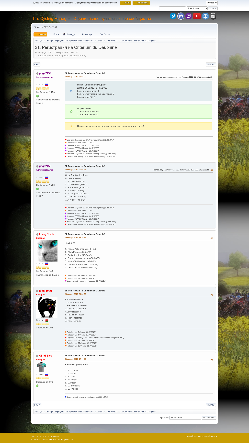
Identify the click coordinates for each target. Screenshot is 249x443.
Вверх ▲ (214, 436)
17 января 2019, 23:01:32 (75, 77)
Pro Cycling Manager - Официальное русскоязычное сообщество (92, 18)
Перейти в (163, 418)
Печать (210, 64)
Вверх (37, 405)
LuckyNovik (46, 234)
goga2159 (45, 73)
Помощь (188, 436)
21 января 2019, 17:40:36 (75, 359)
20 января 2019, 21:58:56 (75, 294)
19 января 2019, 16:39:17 (75, 238)
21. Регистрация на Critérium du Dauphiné (85, 73)
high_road (45, 290)
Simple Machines (53, 436)
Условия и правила (201, 436)
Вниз (36, 64)
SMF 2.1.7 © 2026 (38, 436)
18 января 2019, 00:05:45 (75, 170)
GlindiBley (45, 355)
